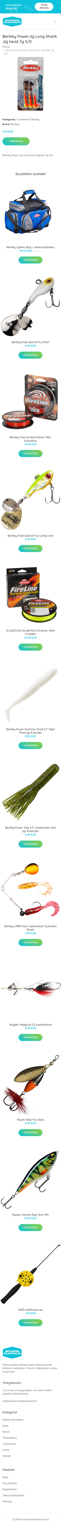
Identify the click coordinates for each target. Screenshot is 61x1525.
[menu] (56, 21)
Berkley (35, 119)
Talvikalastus (9, 1437)
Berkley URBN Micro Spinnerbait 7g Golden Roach (30, 928)
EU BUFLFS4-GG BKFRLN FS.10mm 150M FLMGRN (30, 632)
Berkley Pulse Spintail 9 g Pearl (30, 342)
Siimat (5, 1431)
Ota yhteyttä (9, 1483)
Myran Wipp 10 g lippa (30, 1119)
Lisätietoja (16, 141)
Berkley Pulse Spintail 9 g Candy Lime (30, 535)
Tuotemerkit (23, 119)
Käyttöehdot (9, 1489)
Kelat (5, 1425)
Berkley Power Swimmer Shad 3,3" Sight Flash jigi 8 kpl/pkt (30, 731)
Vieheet (6, 1455)
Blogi (5, 1477)
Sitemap (7, 1501)
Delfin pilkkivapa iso (30, 1309)
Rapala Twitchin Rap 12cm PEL (30, 1214)
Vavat (5, 1449)
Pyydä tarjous (44, 6)
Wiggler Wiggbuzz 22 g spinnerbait (30, 1024)
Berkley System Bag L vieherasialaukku (30, 247)
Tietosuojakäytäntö (13, 1495)
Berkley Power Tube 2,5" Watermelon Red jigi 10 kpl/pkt (30, 829)
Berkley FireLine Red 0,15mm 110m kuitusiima (30, 439)
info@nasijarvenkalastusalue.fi (19, 1401)
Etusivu (6, 46)
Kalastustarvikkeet (12, 1419)
